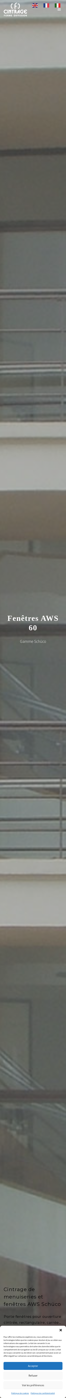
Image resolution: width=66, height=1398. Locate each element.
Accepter (33, 1366)
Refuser (33, 1375)
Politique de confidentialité (43, 1393)
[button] (60, 1330)
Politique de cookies (20, 1393)
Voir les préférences (33, 1385)
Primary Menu (59, 9)
